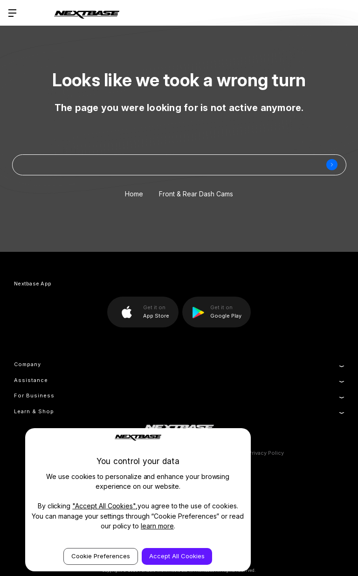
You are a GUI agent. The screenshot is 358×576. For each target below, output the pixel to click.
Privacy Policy (266, 453)
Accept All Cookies (177, 556)
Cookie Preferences (100, 556)
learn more (157, 526)
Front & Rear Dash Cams (196, 194)
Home (134, 194)
